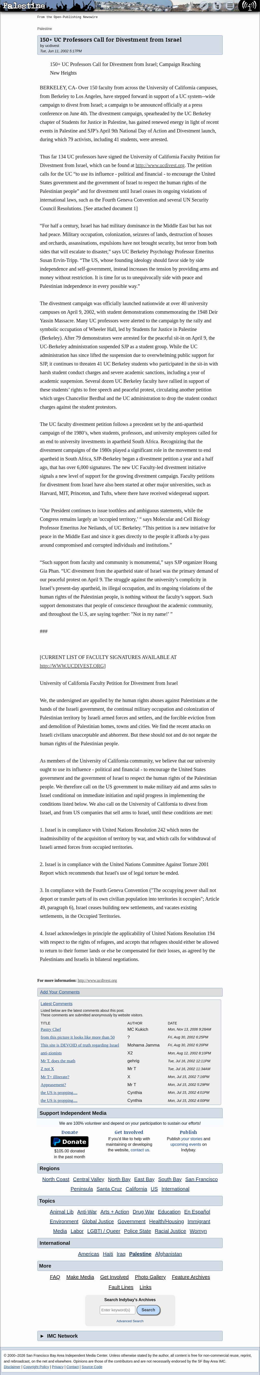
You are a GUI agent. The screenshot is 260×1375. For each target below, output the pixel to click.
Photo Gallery (150, 1277)
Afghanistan (168, 1254)
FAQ (55, 1277)
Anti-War (87, 1212)
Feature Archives (191, 1277)
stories (191, 1139)
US (154, 1189)
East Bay (144, 1179)
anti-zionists (51, 1053)
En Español (197, 1212)
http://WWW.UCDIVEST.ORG (72, 666)
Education (169, 1212)
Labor (77, 1231)
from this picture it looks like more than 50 (78, 1037)
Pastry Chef (51, 1029)
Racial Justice (170, 1231)
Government (131, 1221)
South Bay (170, 1179)
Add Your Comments (60, 992)
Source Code (92, 1367)
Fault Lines (121, 1287)
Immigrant (199, 1221)
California (136, 1189)
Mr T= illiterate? (55, 1076)
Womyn (198, 1231)
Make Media (80, 1277)
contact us (140, 1150)
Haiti (108, 1254)
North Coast (55, 1179)
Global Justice (98, 1221)
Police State (137, 1231)
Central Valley (88, 1179)
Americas (88, 1254)
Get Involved (114, 1277)
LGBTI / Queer (103, 1231)
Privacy (57, 1367)
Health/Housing (166, 1221)
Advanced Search (130, 1321)
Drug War (143, 1212)
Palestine (44, 29)
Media (60, 1231)
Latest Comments (56, 1004)
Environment (64, 1221)
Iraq (121, 1254)
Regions (50, 1168)
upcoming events (185, 1144)
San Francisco (201, 1179)
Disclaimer (12, 1367)
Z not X (47, 1068)
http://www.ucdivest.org (160, 165)
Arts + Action (115, 1212)
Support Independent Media (73, 1113)
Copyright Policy (36, 1367)
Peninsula (82, 1189)
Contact (73, 1367)
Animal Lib (61, 1212)
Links (146, 1287)
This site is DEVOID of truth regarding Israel (80, 1045)
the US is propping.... (59, 1092)
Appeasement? (53, 1084)
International (175, 1189)
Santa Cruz (109, 1189)
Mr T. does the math (58, 1060)
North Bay (119, 1179)
